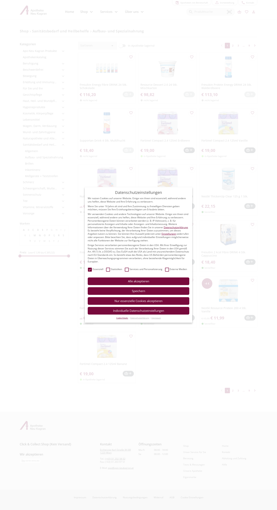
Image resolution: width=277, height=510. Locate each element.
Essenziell (95, 269)
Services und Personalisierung (143, 269)
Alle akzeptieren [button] (138, 281)
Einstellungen (169, 233)
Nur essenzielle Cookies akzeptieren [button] (138, 301)
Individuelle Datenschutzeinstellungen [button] (138, 311)
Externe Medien (176, 269)
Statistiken (114, 269)
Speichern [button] (138, 291)
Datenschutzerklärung (176, 227)
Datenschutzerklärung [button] (139, 318)
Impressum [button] (156, 318)
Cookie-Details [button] (122, 318)
